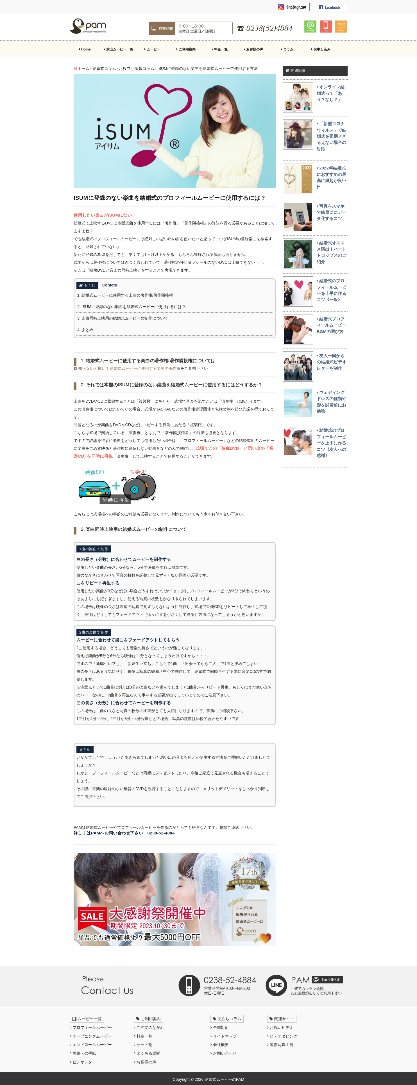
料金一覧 (219, 49)
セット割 (143, 1044)
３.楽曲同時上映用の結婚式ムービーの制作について (122, 318)
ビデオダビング (282, 1036)
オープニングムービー (91, 1036)
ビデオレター (83, 1062)
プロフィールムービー (91, 1027)
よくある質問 (147, 1053)
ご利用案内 (185, 49)
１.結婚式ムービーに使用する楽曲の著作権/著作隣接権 (124, 295)
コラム (287, 49)
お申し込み (320, 49)
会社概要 (219, 1044)
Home (85, 49)
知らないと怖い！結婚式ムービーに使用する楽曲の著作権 (127, 368)
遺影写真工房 (280, 1044)
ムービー (152, 49)
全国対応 (219, 1027)
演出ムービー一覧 (118, 49)
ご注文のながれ (149, 1027)
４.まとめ (84, 329)
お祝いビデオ (280, 1027)
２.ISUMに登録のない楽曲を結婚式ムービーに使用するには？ (131, 306)
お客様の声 (253, 49)
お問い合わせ (223, 1053)
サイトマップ (223, 1036)
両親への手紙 (83, 1053)
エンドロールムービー (91, 1044)
